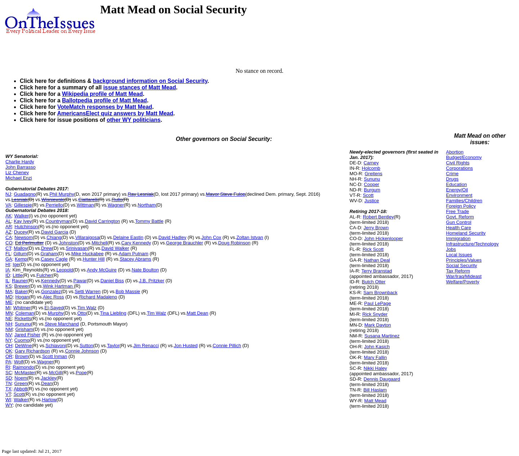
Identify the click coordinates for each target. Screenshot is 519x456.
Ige (16, 264)
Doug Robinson (234, 242)
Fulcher (44, 275)
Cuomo (22, 340)
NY (8, 340)
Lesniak (20, 199)
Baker (21, 291)
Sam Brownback (380, 292)
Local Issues (459, 254)
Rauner (19, 280)
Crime (452, 173)
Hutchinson (26, 226)
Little (17, 275)
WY (9, 405)
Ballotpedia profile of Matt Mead (104, 100)
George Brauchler (184, 242)
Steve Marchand (62, 324)
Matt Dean (197, 313)
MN (9, 313)
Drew (46, 248)
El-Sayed (53, 307)
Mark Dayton (377, 325)
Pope (81, 372)
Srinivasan (77, 248)
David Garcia (54, 232)
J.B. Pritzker (151, 280)
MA (9, 291)
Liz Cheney (17, 172)
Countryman (58, 221)
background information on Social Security (150, 81)
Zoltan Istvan (249, 237)
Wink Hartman (58, 286)
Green (20, 383)
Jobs (451, 249)
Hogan (22, 297)
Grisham (24, 329)
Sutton (86, 345)
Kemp (21, 259)
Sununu (23, 324)
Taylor (113, 345)
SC (8, 372)
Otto (81, 313)
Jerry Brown (376, 227)
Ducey (20, 232)
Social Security (461, 265)
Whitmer (22, 307)
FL (8, 253)
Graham (49, 253)
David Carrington (102, 221)
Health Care (458, 227)
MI (7, 307)
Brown (21, 356)
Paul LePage (377, 303)
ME (9, 302)
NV (8, 334)
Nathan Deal (377, 260)
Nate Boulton (145, 270)
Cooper (372, 184)
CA (8, 237)
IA (7, 270)
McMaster (24, 372)
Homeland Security (466, 233)
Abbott (20, 388)
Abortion (454, 152)
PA (8, 361)
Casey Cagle (54, 259)
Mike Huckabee (87, 253)
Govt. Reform (460, 217)
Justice (371, 200)
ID (7, 275)
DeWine (23, 345)
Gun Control (458, 222)
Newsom (23, 237)
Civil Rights (458, 162)
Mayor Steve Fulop (225, 194)
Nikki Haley (375, 368)
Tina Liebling (113, 313)
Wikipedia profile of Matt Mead (102, 94)
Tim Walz (86, 307)
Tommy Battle (149, 221)
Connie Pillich (227, 345)
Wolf (18, 361)
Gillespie (23, 205)
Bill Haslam (375, 390)
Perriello (54, 205)
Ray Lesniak (141, 194)
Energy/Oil (457, 189)
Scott (18, 394)
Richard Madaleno (98, 297)
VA (8, 205)
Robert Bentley (378, 217)
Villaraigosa (87, 237)
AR (8, 226)
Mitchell (99, 242)
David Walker (115, 248)
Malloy (20, 248)
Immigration (458, 238)
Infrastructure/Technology (472, 244)
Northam (147, 205)
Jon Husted (186, 345)
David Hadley (172, 237)
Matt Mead (375, 400)
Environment (459, 195)
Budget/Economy (464, 157)
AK (8, 215)
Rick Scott (373, 249)
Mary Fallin (375, 357)
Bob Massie (128, 291)
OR (9, 356)
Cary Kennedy (136, 242)
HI (7, 264)
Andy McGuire (101, 270)
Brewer (21, 286)
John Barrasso (20, 167)
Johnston (68, 242)
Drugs (452, 179)
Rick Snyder (374, 314)
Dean (46, 383)
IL (7, 280)
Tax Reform (458, 271)
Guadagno (25, 194)
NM (9, 329)
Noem (20, 378)
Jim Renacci (146, 345)
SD (8, 378)
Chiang (53, 237)
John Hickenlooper (383, 238)
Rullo (117, 199)
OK (8, 351)
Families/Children (464, 200)
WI (8, 399)
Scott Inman (54, 356)
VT (8, 394)
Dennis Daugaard (382, 379)
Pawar (80, 280)
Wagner (116, 205)
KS (8, 286)
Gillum (20, 253)
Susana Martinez (382, 335)
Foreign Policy (461, 206)
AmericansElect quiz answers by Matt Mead (115, 113)
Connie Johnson (82, 351)
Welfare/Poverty (462, 281)
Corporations (459, 168)
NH (8, 324)
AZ (8, 232)
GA (8, 259)
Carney (371, 162)
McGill (55, 372)
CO (9, 242)
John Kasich (377, 346)
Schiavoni (55, 345)
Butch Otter (374, 281)
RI (7, 367)
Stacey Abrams (135, 259)
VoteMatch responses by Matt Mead (104, 107)
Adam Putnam (133, 253)
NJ (8, 194)
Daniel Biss (112, 280)
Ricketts (22, 318)
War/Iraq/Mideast (464, 276)
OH (9, 345)
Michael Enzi (18, 178)
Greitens (373, 173)
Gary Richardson (32, 351)
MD (9, 297)
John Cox (211, 237)
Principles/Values (464, 260)
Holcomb (371, 168)
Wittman (85, 205)
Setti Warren (88, 291)
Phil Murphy (61, 194)
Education (456, 184)
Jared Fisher (27, 334)
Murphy (55, 313)
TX (8, 388)
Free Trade (457, 211)
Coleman (24, 313)
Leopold (65, 270)
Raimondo (23, 367)
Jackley (48, 378)
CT (8, 248)
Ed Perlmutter (29, 242)
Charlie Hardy (19, 161)
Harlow (49, 399)
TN (8, 383)
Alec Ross (53, 297)
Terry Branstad (376, 271)
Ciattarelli (88, 199)
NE (8, 318)
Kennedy (50, 280)
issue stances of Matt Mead (139, 87)
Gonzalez (51, 291)
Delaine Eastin (128, 237)
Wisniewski (53, 199)
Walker (21, 215)
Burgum (372, 189)
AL (8, 221)
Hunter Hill (94, 259)
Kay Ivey (23, 221)
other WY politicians (134, 120)
